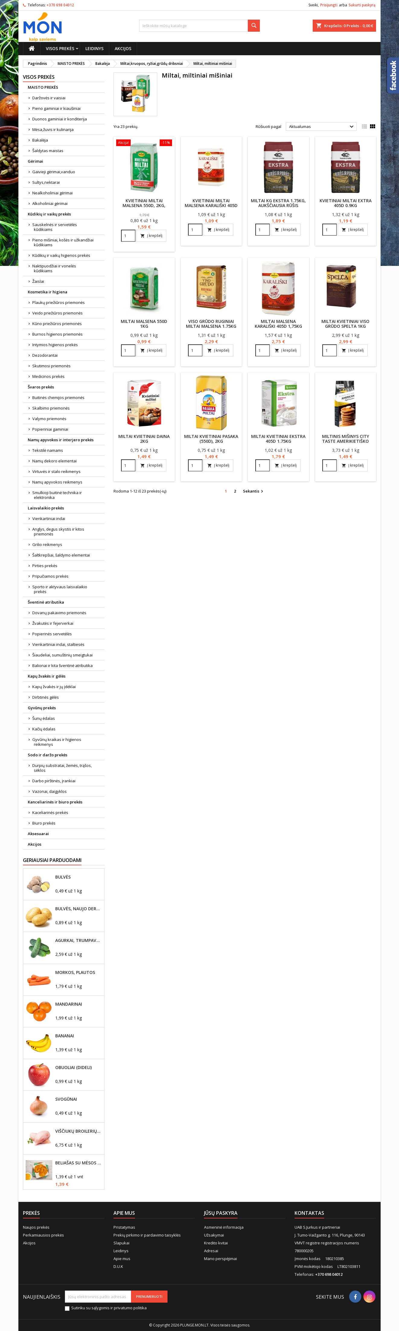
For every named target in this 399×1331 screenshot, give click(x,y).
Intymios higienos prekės (55, 344)
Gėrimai (35, 161)
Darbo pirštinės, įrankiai (53, 781)
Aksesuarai (38, 833)
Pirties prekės (44, 565)
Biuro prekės (44, 823)
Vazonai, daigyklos (49, 791)
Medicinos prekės (48, 376)
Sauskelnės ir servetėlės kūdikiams (54, 227)
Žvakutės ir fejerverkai (52, 623)
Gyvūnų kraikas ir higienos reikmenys (56, 742)
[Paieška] (199, 26)
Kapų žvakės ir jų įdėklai (54, 686)
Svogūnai (66, 1099)
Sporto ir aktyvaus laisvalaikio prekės (59, 589)
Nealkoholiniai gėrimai (52, 193)
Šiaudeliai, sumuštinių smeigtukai (62, 655)
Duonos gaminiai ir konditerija (59, 119)
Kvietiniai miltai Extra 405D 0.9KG (346, 203)
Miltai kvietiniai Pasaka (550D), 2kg (211, 438)
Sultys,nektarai (46, 182)
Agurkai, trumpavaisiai (78, 940)
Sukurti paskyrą (362, 5)
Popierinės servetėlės (52, 634)
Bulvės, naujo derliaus (78, 908)
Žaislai (38, 281)
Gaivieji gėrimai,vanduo (53, 171)
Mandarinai (68, 1004)
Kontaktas (309, 1213)
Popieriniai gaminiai (50, 429)
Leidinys (94, 48)
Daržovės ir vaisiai (48, 98)
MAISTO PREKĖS (43, 87)
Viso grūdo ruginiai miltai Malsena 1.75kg (211, 323)
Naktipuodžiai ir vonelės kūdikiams (54, 268)
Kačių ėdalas (44, 729)
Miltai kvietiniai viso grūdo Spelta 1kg (345, 323)
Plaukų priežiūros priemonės (58, 302)
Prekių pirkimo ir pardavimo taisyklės (147, 1235)
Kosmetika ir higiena (47, 292)
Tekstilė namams (47, 450)
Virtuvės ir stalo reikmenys (56, 471)
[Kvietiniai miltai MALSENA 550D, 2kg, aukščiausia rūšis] (144, 143)
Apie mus (121, 1258)
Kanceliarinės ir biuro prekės (55, 802)
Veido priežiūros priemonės (57, 313)
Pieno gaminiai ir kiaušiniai (56, 108)
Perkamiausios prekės (43, 1235)
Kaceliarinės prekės (50, 812)
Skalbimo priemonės (51, 408)
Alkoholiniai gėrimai (50, 203)
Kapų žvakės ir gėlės (46, 676)
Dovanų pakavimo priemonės (59, 612)
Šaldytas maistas (47, 150)
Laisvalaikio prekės (46, 508)
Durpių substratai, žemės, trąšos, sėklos (62, 768)
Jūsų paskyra (221, 1213)
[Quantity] (128, 236)
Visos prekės (60, 48)
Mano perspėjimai (220, 1258)
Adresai (211, 1250)
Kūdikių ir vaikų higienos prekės (61, 255)
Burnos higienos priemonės (57, 334)
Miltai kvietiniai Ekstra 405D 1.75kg (278, 438)
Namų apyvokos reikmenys (57, 482)
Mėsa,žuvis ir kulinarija (53, 129)
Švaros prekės (41, 387)
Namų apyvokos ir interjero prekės (61, 439)
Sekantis (254, 491)
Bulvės (63, 877)
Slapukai (121, 1243)
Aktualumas (322, 126)
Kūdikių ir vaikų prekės (49, 214)
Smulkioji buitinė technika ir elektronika (57, 495)
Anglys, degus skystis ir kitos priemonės (58, 531)
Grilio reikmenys (47, 544)
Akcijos (123, 48)
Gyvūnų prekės (42, 707)
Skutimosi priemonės (51, 366)
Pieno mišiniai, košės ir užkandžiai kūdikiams (63, 242)
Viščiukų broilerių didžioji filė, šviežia (78, 1131)
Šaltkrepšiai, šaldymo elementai (61, 555)
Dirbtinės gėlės (45, 697)
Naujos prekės (36, 1227)
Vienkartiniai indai (48, 518)
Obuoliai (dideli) (73, 1067)
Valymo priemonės (49, 418)
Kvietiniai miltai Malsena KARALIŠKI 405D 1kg (211, 205)
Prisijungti (328, 5)
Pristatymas (124, 1227)
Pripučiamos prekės (50, 576)
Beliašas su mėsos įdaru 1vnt (78, 1162)
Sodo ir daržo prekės (47, 755)
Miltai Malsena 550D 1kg (144, 323)
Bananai (64, 1035)
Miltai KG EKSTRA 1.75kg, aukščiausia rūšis (278, 203)
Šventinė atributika (46, 602)
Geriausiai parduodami (52, 860)
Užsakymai (214, 1235)
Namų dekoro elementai (54, 461)
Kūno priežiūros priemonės (57, 323)
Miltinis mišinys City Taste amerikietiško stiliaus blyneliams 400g (345, 443)
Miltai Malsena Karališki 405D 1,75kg (278, 323)
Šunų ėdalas (43, 718)
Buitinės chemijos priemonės (58, 397)
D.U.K (118, 1266)
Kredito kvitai (216, 1243)
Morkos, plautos (75, 972)
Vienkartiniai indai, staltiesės (58, 644)
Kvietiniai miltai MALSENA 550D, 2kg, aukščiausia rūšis (144, 205)
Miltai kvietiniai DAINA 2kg (144, 438)
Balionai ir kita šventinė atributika (62, 665)
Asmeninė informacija (224, 1227)
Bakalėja (40, 140)
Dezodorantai (45, 355)
